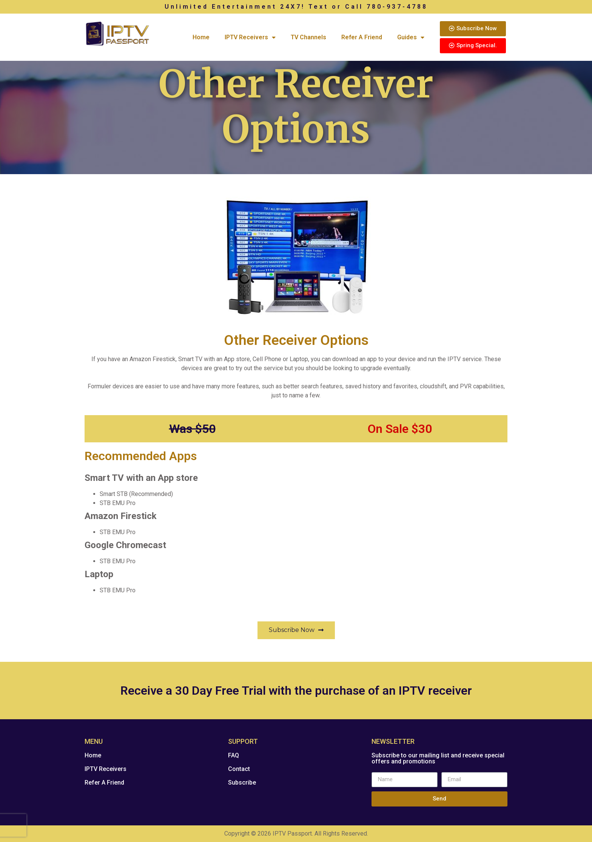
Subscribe (242, 782)
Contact (239, 768)
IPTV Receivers (250, 37)
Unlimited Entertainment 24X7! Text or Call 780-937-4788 (296, 6)
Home (201, 37)
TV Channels (308, 37)
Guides (410, 37)
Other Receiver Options (296, 340)
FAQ (233, 755)
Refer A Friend (361, 37)
